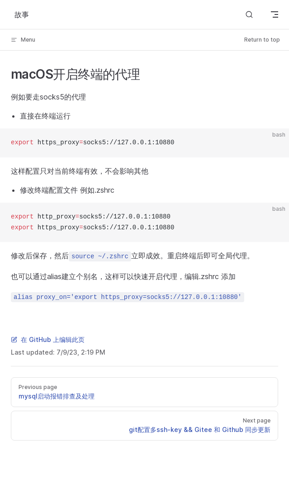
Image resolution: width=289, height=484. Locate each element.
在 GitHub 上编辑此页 (48, 339)
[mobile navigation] (274, 14)
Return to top (262, 39)
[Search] (249, 14)
